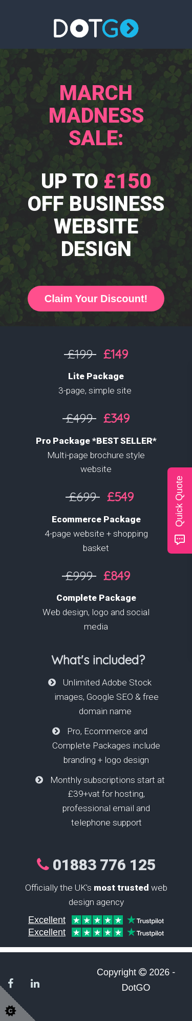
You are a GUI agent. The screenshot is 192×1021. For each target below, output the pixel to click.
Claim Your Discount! (96, 298)
